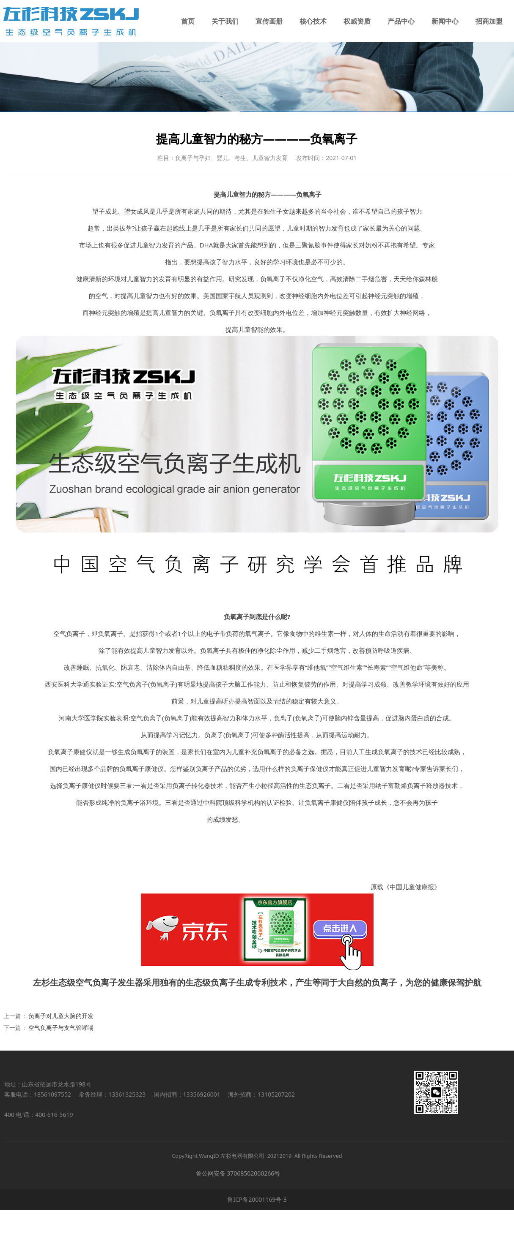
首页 (188, 21)
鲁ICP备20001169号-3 (257, 1242)
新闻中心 (445, 21)
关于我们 (225, 21)
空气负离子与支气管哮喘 (60, 1070)
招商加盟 (489, 21)
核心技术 (313, 21)
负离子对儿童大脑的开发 (60, 1058)
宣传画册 (269, 21)
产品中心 (401, 21)
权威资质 (357, 21)
